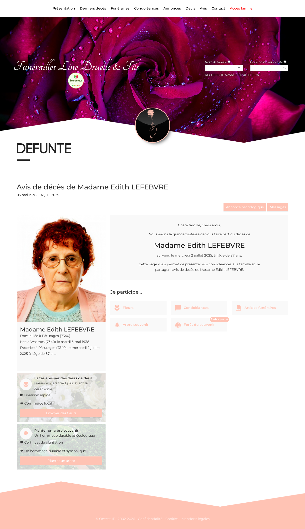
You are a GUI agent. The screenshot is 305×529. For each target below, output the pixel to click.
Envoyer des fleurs (61, 413)
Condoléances (146, 8)
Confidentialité (150, 519)
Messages (278, 207)
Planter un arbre (61, 461)
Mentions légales (196, 519)
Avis (203, 8)
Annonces (172, 8)
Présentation (64, 8)
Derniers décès (93, 8)
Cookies (171, 519)
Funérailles (120, 8)
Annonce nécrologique (245, 207)
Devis (190, 8)
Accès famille (241, 8)
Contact (218, 8)
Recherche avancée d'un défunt (233, 75)
